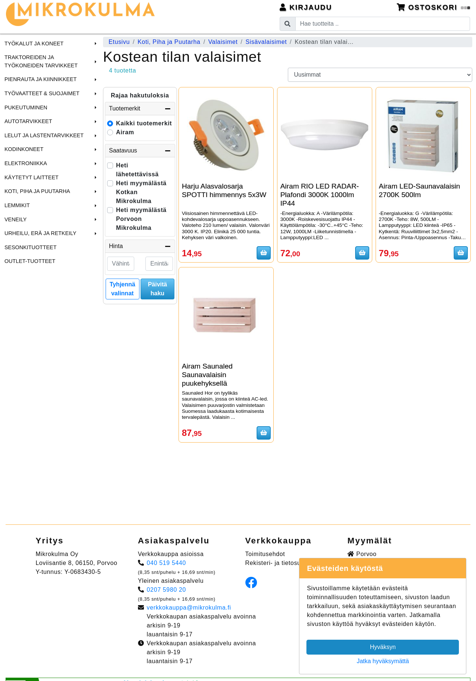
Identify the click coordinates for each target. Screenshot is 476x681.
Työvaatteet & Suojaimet (42, 93)
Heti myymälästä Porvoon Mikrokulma (141, 219)
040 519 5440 (166, 563)
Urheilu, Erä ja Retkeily (40, 233)
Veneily (15, 219)
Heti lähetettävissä (137, 169)
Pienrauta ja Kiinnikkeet (40, 79)
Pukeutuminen (25, 107)
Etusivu (119, 42)
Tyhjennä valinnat (122, 288)
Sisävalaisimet (266, 42)
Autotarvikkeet (28, 121)
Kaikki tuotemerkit (144, 123)
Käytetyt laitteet (31, 177)
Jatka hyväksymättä (383, 661)
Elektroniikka (25, 163)
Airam (125, 132)
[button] (94, 43)
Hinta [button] (140, 246)
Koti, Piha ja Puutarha (37, 191)
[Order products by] (380, 75)
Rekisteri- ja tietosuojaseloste (287, 563)
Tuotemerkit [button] (140, 108)
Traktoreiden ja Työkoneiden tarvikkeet (41, 61)
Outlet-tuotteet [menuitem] (29, 261)
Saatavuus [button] (140, 150)
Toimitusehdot (265, 554)
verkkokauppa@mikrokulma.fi (189, 607)
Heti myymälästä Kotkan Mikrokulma (141, 192)
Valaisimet (223, 42)
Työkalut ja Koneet (34, 43)
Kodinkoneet (24, 149)
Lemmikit (17, 205)
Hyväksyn (383, 647)
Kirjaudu (306, 7)
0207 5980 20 (166, 590)
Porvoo (361, 554)
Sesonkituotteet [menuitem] (30, 247)
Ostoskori (433, 7)
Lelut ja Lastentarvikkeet (44, 135)
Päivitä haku (157, 288)
